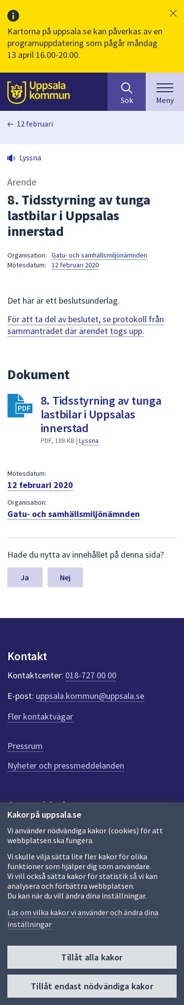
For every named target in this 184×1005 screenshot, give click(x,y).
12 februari (35, 124)
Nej (65, 577)
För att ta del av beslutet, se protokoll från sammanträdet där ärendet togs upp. (85, 324)
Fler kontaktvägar (40, 716)
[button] (173, 13)
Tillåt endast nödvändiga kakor (92, 986)
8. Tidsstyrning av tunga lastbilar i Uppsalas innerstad (101, 414)
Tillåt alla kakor (91, 957)
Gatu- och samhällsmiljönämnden (99, 255)
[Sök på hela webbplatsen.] (126, 92)
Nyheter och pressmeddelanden (65, 765)
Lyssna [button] (30, 157)
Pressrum (25, 745)
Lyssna (89, 440)
